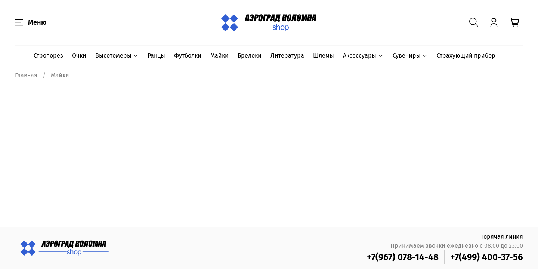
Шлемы (323, 55)
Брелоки (250, 55)
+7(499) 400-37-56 (486, 257)
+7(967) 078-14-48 (403, 257)
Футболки (187, 55)
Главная (26, 75)
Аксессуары (363, 55)
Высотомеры (117, 55)
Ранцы (156, 55)
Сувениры (410, 55)
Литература (287, 55)
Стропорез (48, 55)
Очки (79, 55)
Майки (219, 55)
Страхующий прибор (466, 55)
